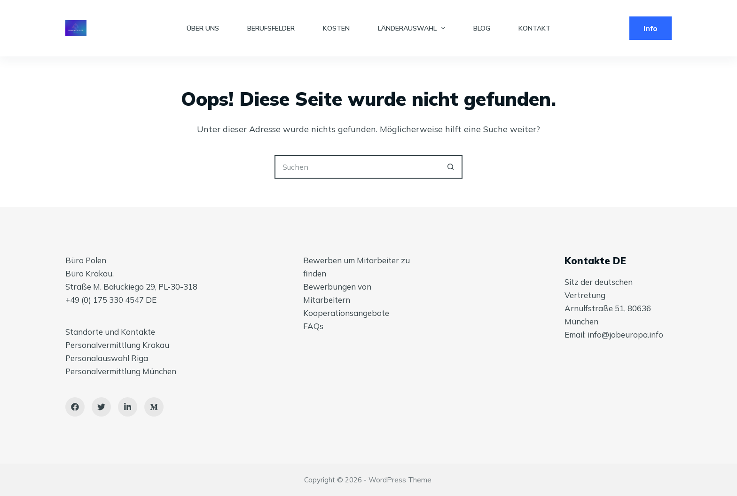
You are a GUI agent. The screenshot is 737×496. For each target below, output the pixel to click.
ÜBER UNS (203, 28)
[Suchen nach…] (356, 167)
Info (650, 28)
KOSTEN (336, 28)
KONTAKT (534, 28)
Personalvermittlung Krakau (117, 345)
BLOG (481, 28)
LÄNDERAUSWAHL (413, 28)
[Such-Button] (451, 167)
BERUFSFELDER (271, 28)
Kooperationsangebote (346, 313)
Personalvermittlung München (120, 371)
